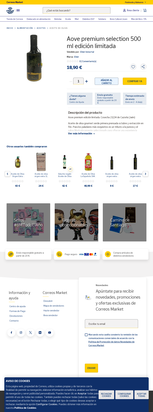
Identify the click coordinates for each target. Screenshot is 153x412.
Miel (77, 19)
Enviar (91, 368)
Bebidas (57, 19)
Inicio (10, 28)
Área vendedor (50, 315)
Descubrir (48, 301)
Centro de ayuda (17, 306)
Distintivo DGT (88, 19)
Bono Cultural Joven (118, 19)
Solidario (102, 19)
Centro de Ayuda (76, 102)
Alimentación (25, 28)
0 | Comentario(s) (87, 61)
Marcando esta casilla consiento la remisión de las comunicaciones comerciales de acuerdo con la (113, 340)
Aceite (68, 19)
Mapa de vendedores (53, 305)
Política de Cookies (25, 407)
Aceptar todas (141, 395)
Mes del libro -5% (138, 19)
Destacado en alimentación (39, 19)
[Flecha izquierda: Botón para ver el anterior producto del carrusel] (7, 174)
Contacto (14, 320)
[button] (86, 81)
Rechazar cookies (106, 395)
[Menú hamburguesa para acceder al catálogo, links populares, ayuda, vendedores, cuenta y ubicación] (18, 10)
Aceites (41, 28)
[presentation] (107, 354)
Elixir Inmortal (87, 52)
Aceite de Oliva (59, 28)
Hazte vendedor (51, 310)
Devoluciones (15, 315)
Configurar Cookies (124, 395)
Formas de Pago (17, 311)
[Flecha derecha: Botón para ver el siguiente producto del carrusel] (145, 174)
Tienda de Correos (15, 19)
